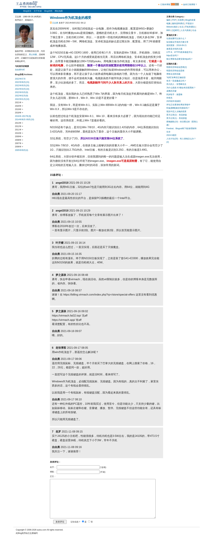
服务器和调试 (178, 23)
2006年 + (19, 147)
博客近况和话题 (173, 74)
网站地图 (59, 11)
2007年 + (19, 143)
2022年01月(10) (22, 99)
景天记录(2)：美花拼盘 (176, 115)
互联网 (181, 20)
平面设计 (190, 23)
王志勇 (55, 23)
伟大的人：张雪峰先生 (176, 84)
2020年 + (19, 106)
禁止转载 (33, 54)
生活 (181, 27)
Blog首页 (27, 11)
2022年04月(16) (22, 89)
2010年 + (19, 133)
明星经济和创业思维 (175, 71)
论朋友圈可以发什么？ (176, 38)
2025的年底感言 (173, 101)
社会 (194, 30)
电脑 (168, 23)
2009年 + (19, 136)
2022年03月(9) (21, 92)
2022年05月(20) (22, 85)
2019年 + (19, 109)
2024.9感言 (171, 135)
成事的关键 (171, 91)
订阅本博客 (165, 4)
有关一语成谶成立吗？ (176, 81)
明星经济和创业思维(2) (176, 67)
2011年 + (19, 129)
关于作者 (38, 11)
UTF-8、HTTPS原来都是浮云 (179, 52)
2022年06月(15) (22, 82)
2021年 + (19, 102)
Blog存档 (48, 11)
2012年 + (19, 126)
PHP (174, 20)
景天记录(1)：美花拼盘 (176, 118)
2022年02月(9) (21, 95)
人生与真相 (186, 30)
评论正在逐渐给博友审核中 (178, 105)
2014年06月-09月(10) (24, 119)
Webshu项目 (172, 27)
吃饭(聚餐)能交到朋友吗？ (178, 108)
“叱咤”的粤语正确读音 (176, 77)
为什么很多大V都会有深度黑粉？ (181, 87)
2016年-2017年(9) (23, 116)
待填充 (169, 98)
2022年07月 (20, 79)
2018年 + (19, 113)
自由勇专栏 (20, 69)
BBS (168, 30)
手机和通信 (190, 27)
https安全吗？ (172, 55)
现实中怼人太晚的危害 (176, 111)
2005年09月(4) (21, 150)
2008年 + (19, 140)
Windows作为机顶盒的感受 (70, 18)
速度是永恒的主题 (174, 49)
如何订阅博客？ (190, 4)
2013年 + (19, 123)
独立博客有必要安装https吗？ (179, 59)
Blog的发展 (190, 20)
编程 (168, 20)
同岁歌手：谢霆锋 (174, 94)
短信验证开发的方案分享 (177, 42)
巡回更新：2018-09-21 (176, 45)
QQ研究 (175, 30)
